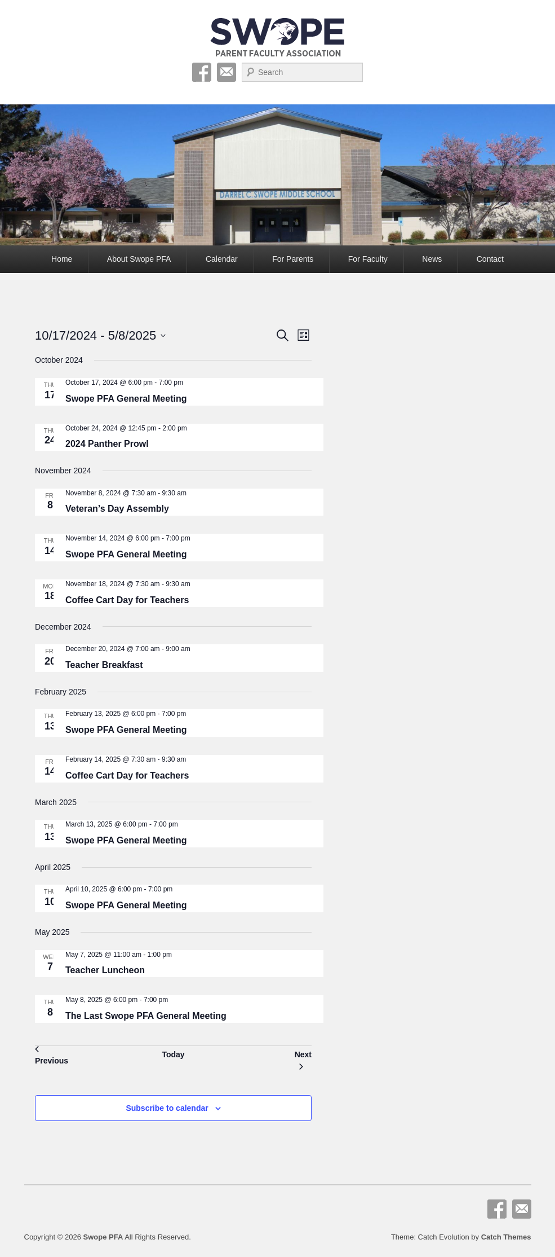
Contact (490, 258)
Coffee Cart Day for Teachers (127, 600)
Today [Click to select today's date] (173, 1054)
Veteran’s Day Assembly (117, 508)
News (432, 258)
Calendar (222, 258)
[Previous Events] (51, 1058)
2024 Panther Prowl (107, 444)
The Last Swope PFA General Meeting (146, 1016)
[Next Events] (303, 1058)
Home (61, 258)
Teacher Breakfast (104, 665)
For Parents (292, 258)
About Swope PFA (139, 258)
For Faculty (368, 258)
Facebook (201, 72)
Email (226, 72)
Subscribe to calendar (167, 1108)
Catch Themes (506, 1237)
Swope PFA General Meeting (126, 398)
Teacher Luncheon (105, 970)
